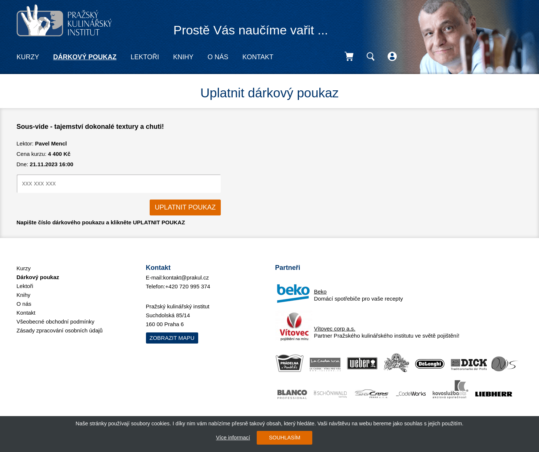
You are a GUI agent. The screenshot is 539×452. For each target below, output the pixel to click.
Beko (320, 291)
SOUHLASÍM (284, 438)
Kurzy (28, 57)
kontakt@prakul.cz (186, 277)
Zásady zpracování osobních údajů (60, 330)
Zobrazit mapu (172, 338)
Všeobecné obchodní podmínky (55, 321)
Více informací (233, 438)
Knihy (183, 57)
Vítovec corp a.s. (335, 328)
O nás (217, 57)
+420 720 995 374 (187, 286)
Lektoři (145, 57)
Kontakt (257, 57)
